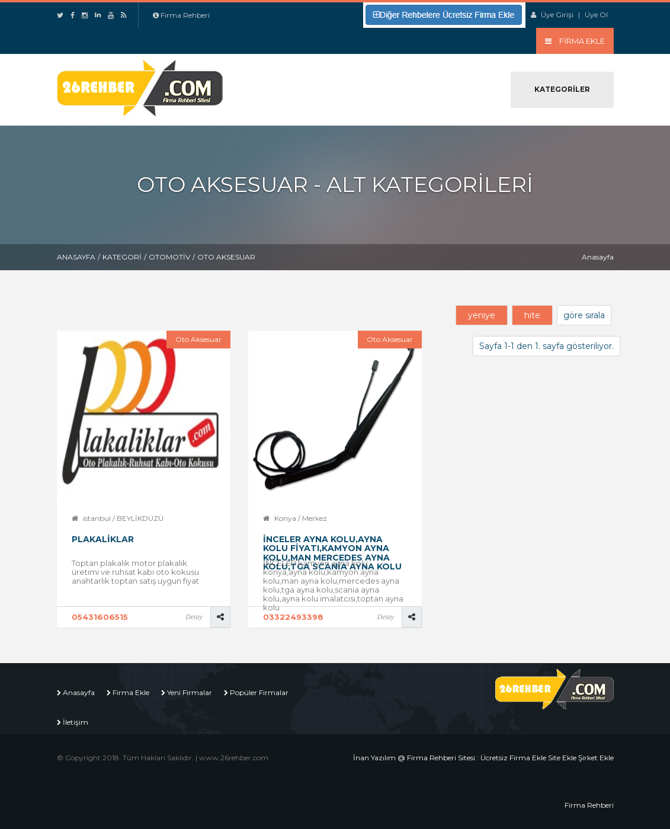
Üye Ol (596, 14)
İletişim (75, 722)
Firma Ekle (131, 692)
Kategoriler (562, 89)
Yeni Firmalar (189, 692)
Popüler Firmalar (259, 692)
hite (532, 315)
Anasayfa (76, 256)
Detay (194, 617)
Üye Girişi (557, 14)
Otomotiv (169, 256)
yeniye (481, 315)
